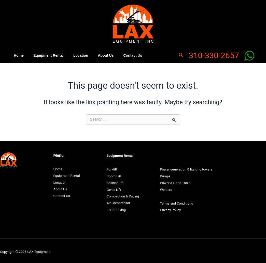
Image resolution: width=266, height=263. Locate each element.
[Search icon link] (181, 54)
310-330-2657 (214, 54)
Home (17, 55)
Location (74, 55)
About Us (97, 55)
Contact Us (121, 55)
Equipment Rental (45, 55)
